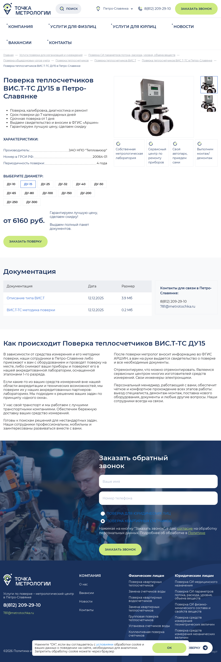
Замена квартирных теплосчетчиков (144, 608)
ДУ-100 (48, 193)
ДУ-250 (12, 202)
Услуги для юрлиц (134, 26)
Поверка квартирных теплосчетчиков (145, 583)
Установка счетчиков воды (149, 626)
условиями (105, 644)
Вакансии (20, 42)
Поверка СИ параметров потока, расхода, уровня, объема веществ (194, 595)
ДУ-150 (67, 193)
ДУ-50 (98, 184)
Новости (184, 26)
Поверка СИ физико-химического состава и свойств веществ (193, 608)
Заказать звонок (196, 9)
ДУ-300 (31, 202)
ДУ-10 (11, 184)
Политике (196, 533)
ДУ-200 (85, 193)
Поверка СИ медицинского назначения (196, 583)
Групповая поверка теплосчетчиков (143, 618)
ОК (169, 648)
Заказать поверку (25, 241)
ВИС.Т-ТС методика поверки (31, 310)
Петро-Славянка (112, 8)
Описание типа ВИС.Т (25, 298)
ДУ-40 (80, 184)
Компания (20, 26)
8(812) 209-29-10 (154, 8)
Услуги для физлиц (73, 26)
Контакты (60, 42)
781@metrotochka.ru (177, 306)
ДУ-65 (11, 193)
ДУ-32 (62, 184)
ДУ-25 (45, 184)
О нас (83, 584)
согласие (185, 529)
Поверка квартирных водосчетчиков (145, 599)
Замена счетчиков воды (147, 591)
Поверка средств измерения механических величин (195, 634)
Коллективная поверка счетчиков (146, 633)
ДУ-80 (29, 193)
